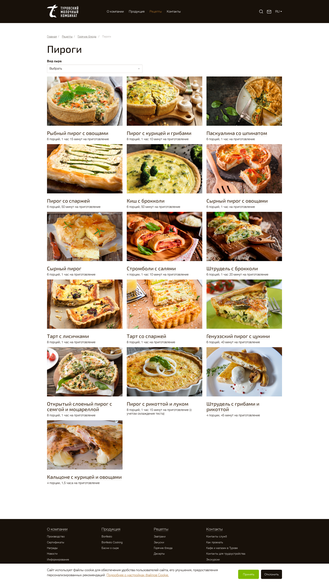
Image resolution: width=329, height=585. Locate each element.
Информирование (58, 559)
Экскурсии (213, 559)
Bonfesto (107, 536)
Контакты (174, 11)
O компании (115, 11)
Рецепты (156, 11)
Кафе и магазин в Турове (222, 548)
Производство (56, 536)
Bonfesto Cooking (112, 542)
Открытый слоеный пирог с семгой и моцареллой (79, 406)
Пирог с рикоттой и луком (157, 404)
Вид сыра (54, 61)
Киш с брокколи (145, 201)
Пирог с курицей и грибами (159, 133)
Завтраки (160, 536)
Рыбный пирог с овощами (77, 133)
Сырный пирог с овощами (237, 201)
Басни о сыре (110, 548)
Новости (52, 553)
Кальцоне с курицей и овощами (84, 477)
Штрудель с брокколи (232, 268)
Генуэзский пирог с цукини (238, 336)
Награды (52, 548)
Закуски (159, 542)
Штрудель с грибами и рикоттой (232, 406)
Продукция (137, 11)
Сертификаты (55, 542)
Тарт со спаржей (146, 336)
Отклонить (271, 574)
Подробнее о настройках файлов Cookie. (138, 575)
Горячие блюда (163, 548)
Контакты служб (216, 536)
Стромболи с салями (151, 268)
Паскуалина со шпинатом (236, 133)
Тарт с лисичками (68, 336)
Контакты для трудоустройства (225, 553)
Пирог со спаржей (68, 201)
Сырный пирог (64, 268)
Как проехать (214, 542)
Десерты (159, 553)
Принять (248, 574)
